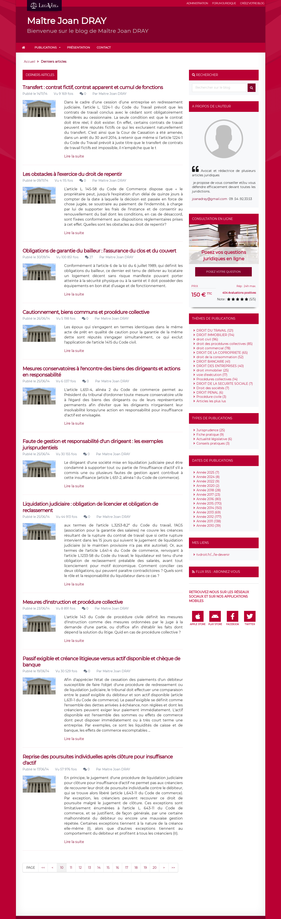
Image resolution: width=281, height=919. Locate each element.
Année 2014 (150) (209, 508)
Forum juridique (224, 3)
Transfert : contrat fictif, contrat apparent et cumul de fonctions (93, 87)
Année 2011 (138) (208, 521)
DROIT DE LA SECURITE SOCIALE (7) (224, 384)
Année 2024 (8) (208, 477)
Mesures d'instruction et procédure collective (73, 602)
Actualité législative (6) (214, 439)
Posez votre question (223, 271)
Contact (104, 47)
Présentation (78, 47)
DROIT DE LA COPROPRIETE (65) (222, 353)
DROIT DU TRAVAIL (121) (214, 330)
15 (108, 868)
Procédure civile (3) (211, 397)
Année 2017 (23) (208, 495)
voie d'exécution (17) (211, 375)
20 (154, 868)
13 (89, 868)
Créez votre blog (252, 3)
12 (80, 868)
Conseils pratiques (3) (213, 443)
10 (61, 868)
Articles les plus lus (211, 401)
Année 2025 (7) (207, 472)
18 (136, 868)
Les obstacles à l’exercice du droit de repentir (72, 174)
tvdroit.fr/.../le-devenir (213, 555)
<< (43, 868)
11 (71, 868)
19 (145, 868)
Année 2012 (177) (208, 517)
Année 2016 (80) (208, 499)
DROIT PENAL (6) (209, 392)
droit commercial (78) (213, 348)
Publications (46, 47)
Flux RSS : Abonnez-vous (218, 572)
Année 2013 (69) (208, 512)
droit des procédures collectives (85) (224, 344)
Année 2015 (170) (209, 503)
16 (117, 868)
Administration (197, 3)
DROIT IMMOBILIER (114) (215, 335)
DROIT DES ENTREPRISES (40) (220, 366)
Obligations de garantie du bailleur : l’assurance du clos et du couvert (99, 251)
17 (126, 868)
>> (173, 868)
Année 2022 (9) (207, 481)
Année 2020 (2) (207, 486)
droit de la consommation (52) (220, 357)
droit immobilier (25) (212, 370)
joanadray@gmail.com (209, 199)
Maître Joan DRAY (113, 94)
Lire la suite (74, 156)
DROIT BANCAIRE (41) (213, 361)
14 (98, 868)
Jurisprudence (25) (210, 430)
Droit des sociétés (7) (212, 388)
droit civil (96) (207, 339)
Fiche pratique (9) (210, 435)
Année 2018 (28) (208, 490)
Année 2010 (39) (208, 526)
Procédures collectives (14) (217, 379)
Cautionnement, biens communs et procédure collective (86, 312)
